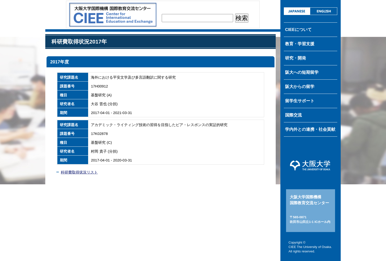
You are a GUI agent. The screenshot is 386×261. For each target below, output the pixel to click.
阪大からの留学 (299, 86)
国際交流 (293, 115)
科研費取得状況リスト (79, 172)
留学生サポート (299, 101)
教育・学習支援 (299, 44)
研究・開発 (295, 58)
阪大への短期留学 (302, 72)
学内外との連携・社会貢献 (310, 129)
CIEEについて (298, 29)
